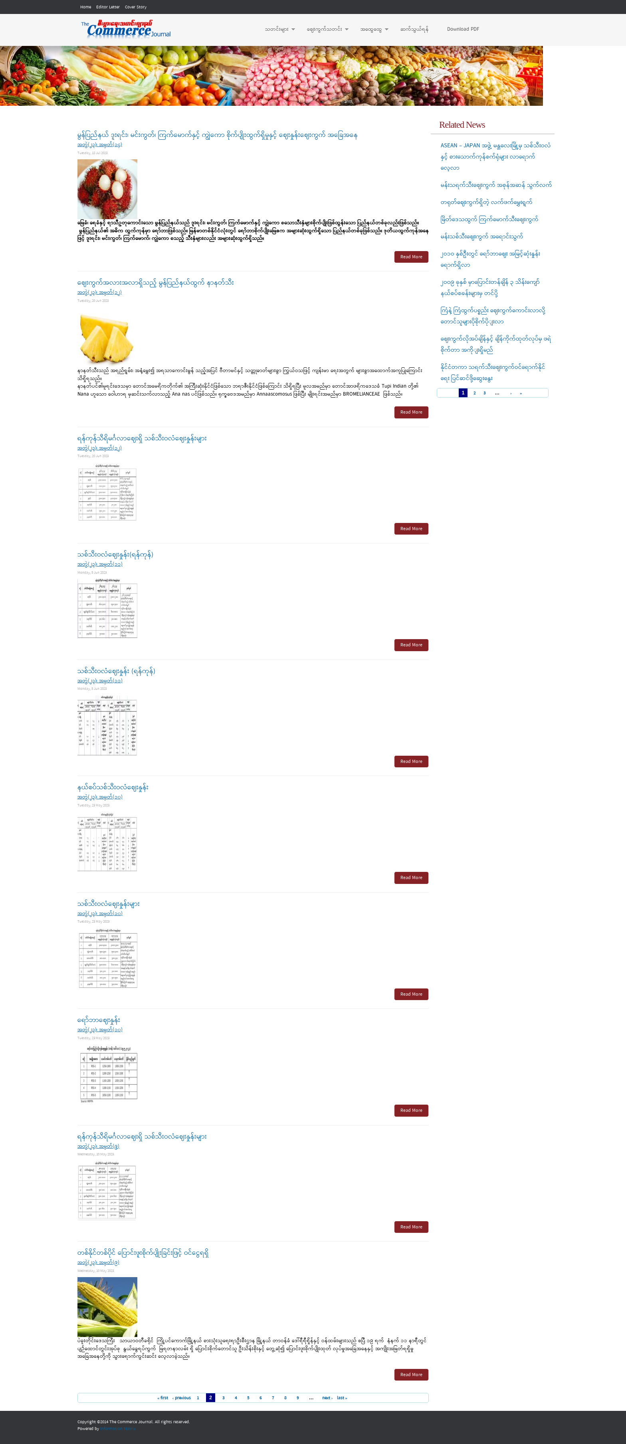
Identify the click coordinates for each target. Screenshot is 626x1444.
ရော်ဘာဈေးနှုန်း (98, 1020)
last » (342, 1398)
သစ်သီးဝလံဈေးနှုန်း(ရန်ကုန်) (115, 555)
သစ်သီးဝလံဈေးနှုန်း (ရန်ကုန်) (116, 671)
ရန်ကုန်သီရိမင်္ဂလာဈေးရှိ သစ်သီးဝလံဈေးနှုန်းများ (142, 438)
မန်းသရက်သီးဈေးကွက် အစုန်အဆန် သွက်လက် (496, 185)
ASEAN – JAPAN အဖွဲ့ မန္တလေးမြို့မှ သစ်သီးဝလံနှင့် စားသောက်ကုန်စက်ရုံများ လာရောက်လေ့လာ (496, 157)
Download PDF (463, 29)
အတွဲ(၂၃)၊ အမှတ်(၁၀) (100, 797)
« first (162, 1398)
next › (327, 1398)
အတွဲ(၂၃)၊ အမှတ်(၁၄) (99, 145)
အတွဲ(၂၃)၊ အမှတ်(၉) (98, 1146)
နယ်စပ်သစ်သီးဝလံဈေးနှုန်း (113, 787)
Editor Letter (108, 7)
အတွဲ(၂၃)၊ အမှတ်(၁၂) (99, 292)
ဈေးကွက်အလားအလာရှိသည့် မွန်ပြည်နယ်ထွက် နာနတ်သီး (155, 283)
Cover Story (136, 7)
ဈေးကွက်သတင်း (324, 29)
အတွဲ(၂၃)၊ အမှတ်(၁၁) (100, 564)
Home (85, 7)
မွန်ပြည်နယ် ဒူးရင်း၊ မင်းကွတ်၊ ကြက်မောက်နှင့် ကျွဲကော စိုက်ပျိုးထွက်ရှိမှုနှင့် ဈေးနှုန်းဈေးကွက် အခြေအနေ (217, 135)
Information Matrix (118, 1428)
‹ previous (181, 1398)
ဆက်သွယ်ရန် (414, 29)
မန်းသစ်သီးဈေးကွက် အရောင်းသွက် (482, 237)
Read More (411, 257)
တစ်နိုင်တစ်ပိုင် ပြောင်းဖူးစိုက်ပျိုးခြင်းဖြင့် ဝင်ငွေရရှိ (143, 1253)
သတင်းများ (276, 29)
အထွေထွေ (370, 29)
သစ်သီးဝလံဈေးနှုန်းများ (108, 904)
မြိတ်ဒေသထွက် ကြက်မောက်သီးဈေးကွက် (490, 219)
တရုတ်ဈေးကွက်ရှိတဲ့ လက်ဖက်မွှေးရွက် (487, 202)
